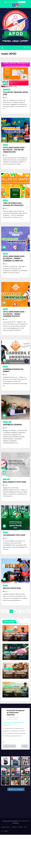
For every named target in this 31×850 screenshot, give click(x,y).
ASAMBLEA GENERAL (12, 424)
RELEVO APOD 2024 (12, 588)
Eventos (5, 200)
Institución (14, 842)
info (10, 421)
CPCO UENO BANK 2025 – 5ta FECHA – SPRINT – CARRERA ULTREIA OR (14, 258)
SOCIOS (21, 842)
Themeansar (15, 838)
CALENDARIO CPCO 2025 (14, 535)
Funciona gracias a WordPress (10, 836)
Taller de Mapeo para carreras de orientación (13, 204)
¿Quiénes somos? (5, 842)
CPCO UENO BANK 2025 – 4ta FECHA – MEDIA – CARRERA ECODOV (14, 314)
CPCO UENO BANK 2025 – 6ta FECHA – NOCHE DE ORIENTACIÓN (14, 149)
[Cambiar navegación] (28, 47)
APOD (5, 97)
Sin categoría (6, 89)
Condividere (24, 746)
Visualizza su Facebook (9, 746)
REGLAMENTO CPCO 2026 (14, 482)
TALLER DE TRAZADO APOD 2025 (15, 93)
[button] (25, 48)
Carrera (5, 144)
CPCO (4, 479)
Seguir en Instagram (16, 789)
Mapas (6, 846)
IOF (2, 846)
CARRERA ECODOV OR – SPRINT (13, 370)
